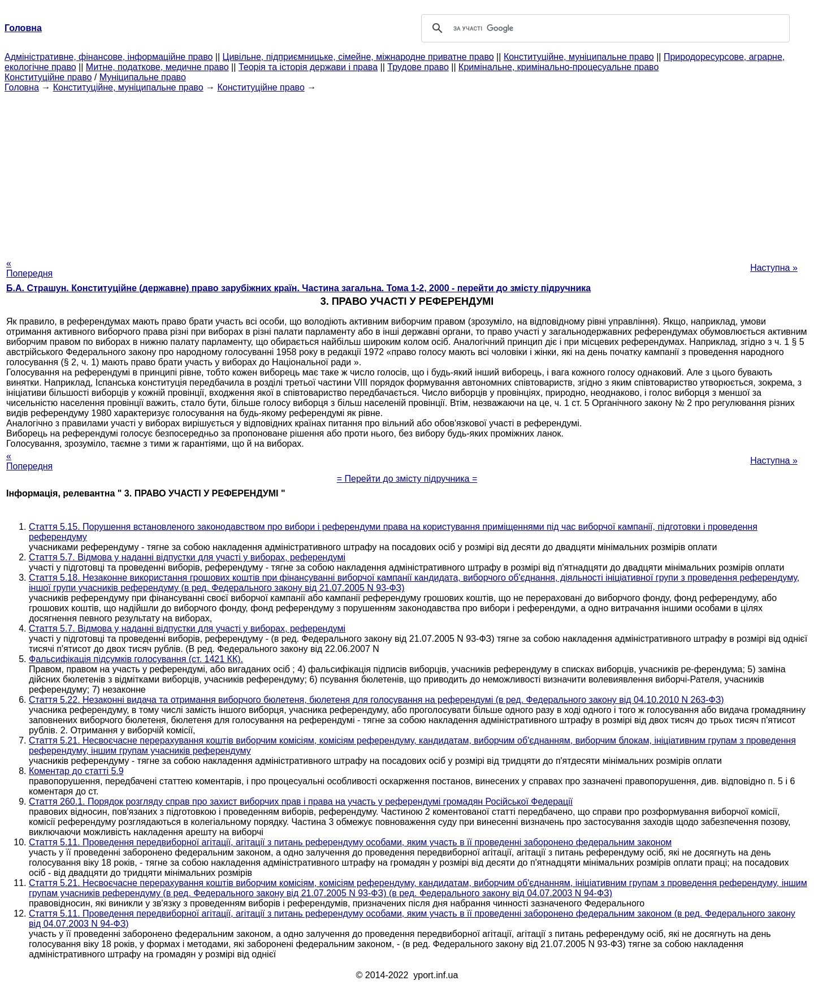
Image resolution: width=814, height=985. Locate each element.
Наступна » (774, 268)
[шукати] (603, 28)
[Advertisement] (407, 172)
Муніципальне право (142, 77)
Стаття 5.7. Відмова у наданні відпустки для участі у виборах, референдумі (187, 557)
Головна (22, 87)
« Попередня (29, 268)
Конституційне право (48, 77)
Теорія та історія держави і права (308, 67)
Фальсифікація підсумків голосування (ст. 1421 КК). (136, 659)
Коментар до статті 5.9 (76, 771)
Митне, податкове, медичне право (157, 67)
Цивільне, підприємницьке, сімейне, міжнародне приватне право (358, 57)
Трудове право (418, 67)
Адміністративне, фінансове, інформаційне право (109, 57)
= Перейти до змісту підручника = (407, 478)
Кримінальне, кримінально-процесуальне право (558, 67)
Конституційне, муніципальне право (579, 57)
